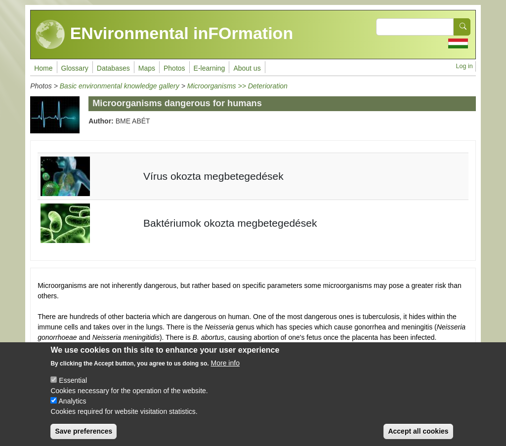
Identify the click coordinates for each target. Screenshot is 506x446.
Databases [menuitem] (113, 68)
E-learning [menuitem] (209, 68)
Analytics (72, 408)
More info (225, 370)
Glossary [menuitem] (74, 68)
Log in (464, 66)
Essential (73, 388)
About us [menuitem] (246, 68)
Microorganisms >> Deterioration (237, 86)
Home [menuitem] (43, 68)
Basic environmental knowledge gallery (119, 86)
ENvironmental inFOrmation (164, 34)
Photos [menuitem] (174, 68)
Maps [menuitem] (146, 68)
